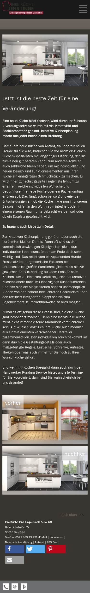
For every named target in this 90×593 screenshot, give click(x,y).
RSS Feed (52, 542)
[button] (14, 549)
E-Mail (43, 537)
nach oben (73, 515)
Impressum (56, 537)
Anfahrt (39, 542)
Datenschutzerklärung (18, 542)
